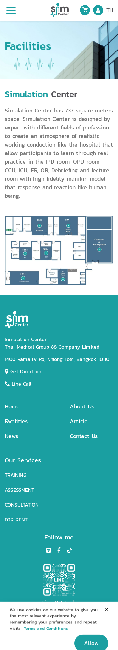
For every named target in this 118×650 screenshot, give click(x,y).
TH (109, 10)
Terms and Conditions (46, 633)
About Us (82, 406)
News (11, 436)
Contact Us (84, 436)
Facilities (16, 421)
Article (78, 421)
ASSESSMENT (19, 490)
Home (12, 406)
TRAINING (15, 475)
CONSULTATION (22, 505)
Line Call (18, 384)
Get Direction (23, 371)
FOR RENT (16, 519)
